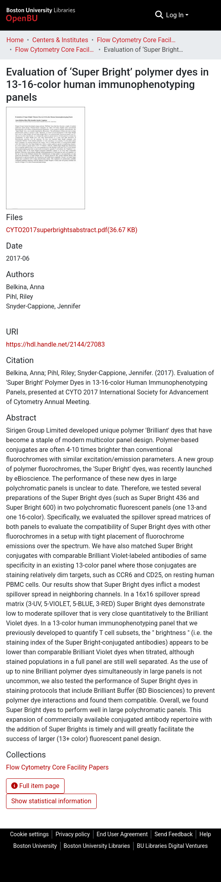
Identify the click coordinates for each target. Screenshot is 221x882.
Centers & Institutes (60, 40)
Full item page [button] (35, 786)
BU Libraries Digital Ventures (172, 846)
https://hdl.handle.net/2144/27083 (55, 344)
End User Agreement (122, 834)
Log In (175, 15)
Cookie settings (29, 834)
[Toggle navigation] (204, 15)
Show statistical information (51, 801)
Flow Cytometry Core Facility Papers (55, 49)
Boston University (35, 846)
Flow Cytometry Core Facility (137, 40)
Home (15, 40)
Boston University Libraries (97, 846)
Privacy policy (72, 834)
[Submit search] (159, 15)
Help (205, 834)
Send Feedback (173, 834)
